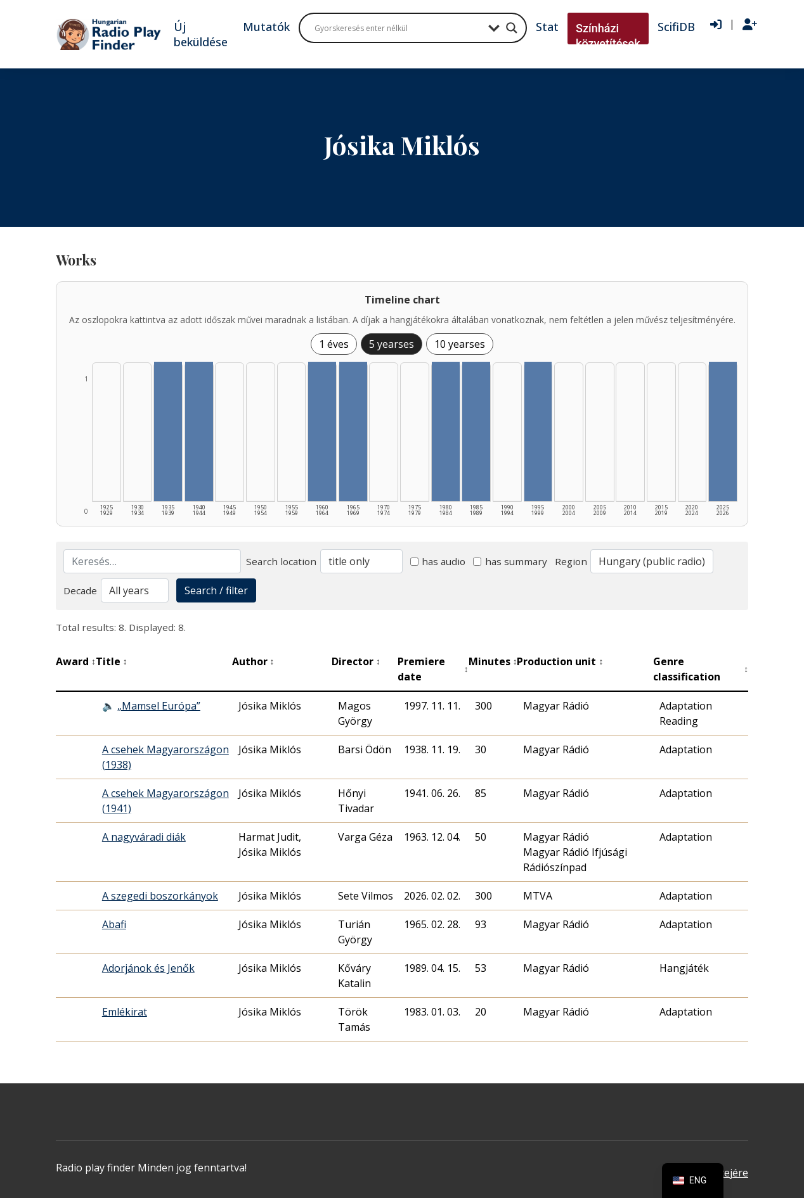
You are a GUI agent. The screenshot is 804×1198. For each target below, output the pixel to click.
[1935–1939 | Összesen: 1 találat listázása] (168, 431)
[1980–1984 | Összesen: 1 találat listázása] (446, 431)
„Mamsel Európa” (158, 706)
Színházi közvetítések (608, 36)
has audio (438, 561)
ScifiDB (676, 26)
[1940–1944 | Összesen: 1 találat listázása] (199, 431)
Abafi (114, 924)
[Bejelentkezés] (716, 25)
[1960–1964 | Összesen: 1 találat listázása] (322, 431)
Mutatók (266, 26)
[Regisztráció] (749, 25)
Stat (547, 26)
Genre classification (700, 669)
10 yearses (459, 344)
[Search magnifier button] (512, 28)
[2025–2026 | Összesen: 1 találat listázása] (723, 431)
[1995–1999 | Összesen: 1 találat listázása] (538, 431)
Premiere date (433, 669)
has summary (510, 561)
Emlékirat (124, 1012)
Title (111, 661)
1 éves (334, 344)
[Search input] (398, 28)
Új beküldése (201, 34)
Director (356, 661)
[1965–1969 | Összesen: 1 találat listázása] (353, 431)
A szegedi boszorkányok (160, 896)
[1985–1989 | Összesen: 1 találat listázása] (476, 431)
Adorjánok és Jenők (148, 968)
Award (76, 661)
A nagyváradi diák (144, 837)
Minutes (493, 661)
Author (253, 661)
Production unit (560, 661)
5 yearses (391, 344)
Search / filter (216, 590)
